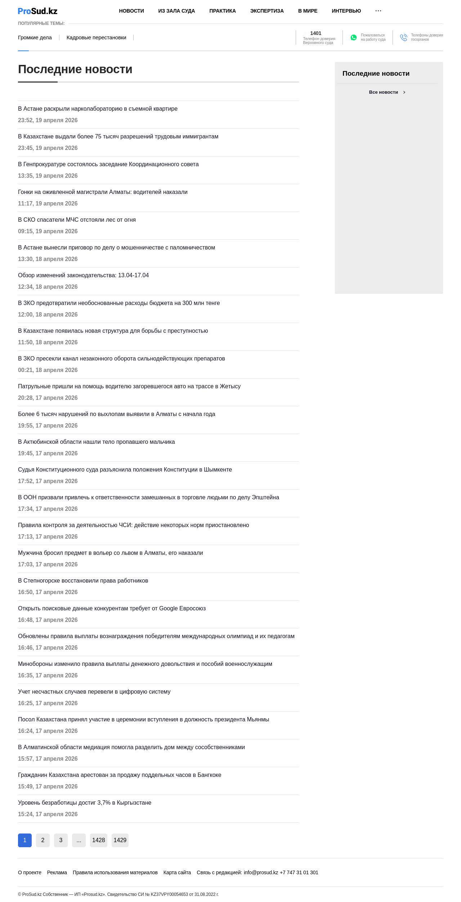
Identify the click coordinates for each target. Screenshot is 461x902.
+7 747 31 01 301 (299, 872)
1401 (316, 33)
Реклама (57, 872)
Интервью (346, 11)
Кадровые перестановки (96, 37)
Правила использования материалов (115, 872)
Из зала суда (176, 11)
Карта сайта (177, 872)
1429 (120, 840)
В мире (308, 11)
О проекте (29, 872)
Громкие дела (35, 37)
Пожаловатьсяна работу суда (373, 37)
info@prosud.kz (261, 872)
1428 (98, 840)
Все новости (383, 92)
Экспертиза (267, 11)
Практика (223, 11)
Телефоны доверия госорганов (427, 37)
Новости (131, 11)
